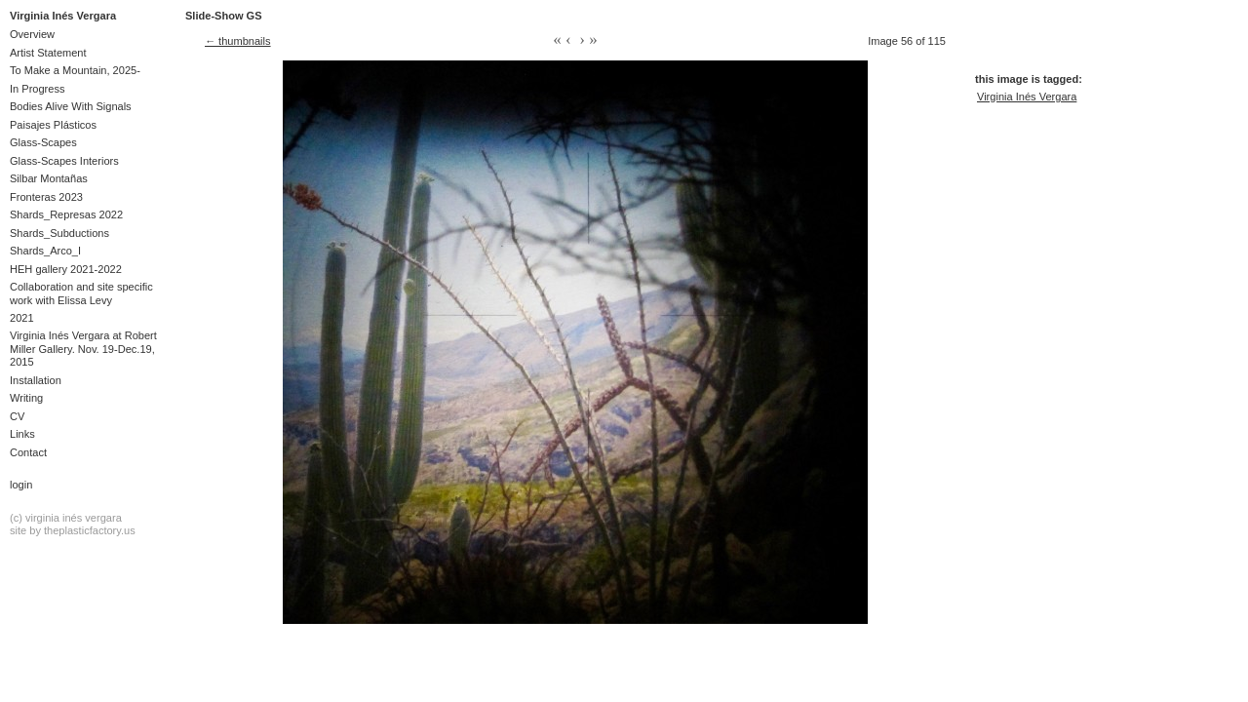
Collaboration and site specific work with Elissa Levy (81, 293)
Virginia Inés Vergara (63, 15)
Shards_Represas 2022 (66, 214)
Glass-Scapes (43, 142)
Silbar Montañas (49, 178)
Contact (28, 452)
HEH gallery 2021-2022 (66, 269)
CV (17, 416)
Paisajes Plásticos (53, 125)
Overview (32, 34)
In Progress (37, 89)
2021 (22, 318)
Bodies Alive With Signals (71, 106)
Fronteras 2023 (46, 197)
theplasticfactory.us (90, 530)
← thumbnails (238, 41)
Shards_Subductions (59, 233)
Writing (26, 398)
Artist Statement (48, 52)
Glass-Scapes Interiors (64, 161)
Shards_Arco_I (45, 250)
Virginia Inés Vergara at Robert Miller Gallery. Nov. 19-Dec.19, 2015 (83, 349)
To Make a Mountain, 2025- (75, 70)
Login (21, 484)
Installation (35, 380)
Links (22, 434)
